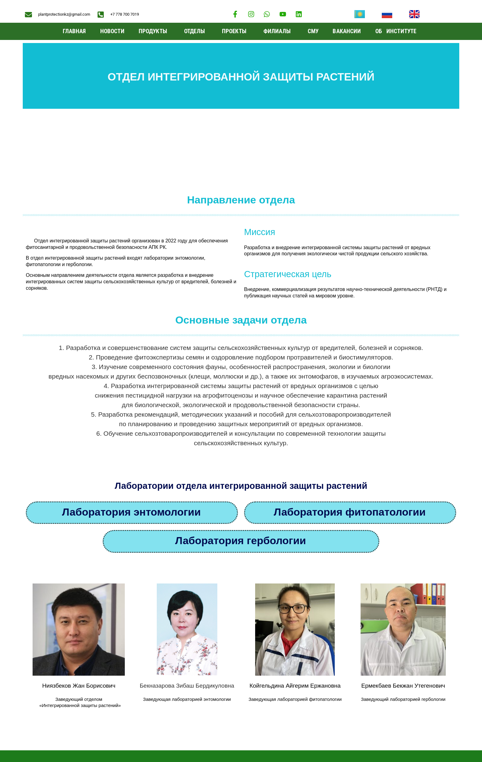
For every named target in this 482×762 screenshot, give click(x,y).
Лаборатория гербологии (240, 469)
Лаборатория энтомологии (131, 440)
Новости (112, 31)
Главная (74, 31)
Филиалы (278, 31)
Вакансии (347, 31)
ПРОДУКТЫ (154, 31)
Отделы (196, 31)
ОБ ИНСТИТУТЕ (397, 31)
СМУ (313, 31)
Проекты (235, 31)
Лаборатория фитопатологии (349, 440)
